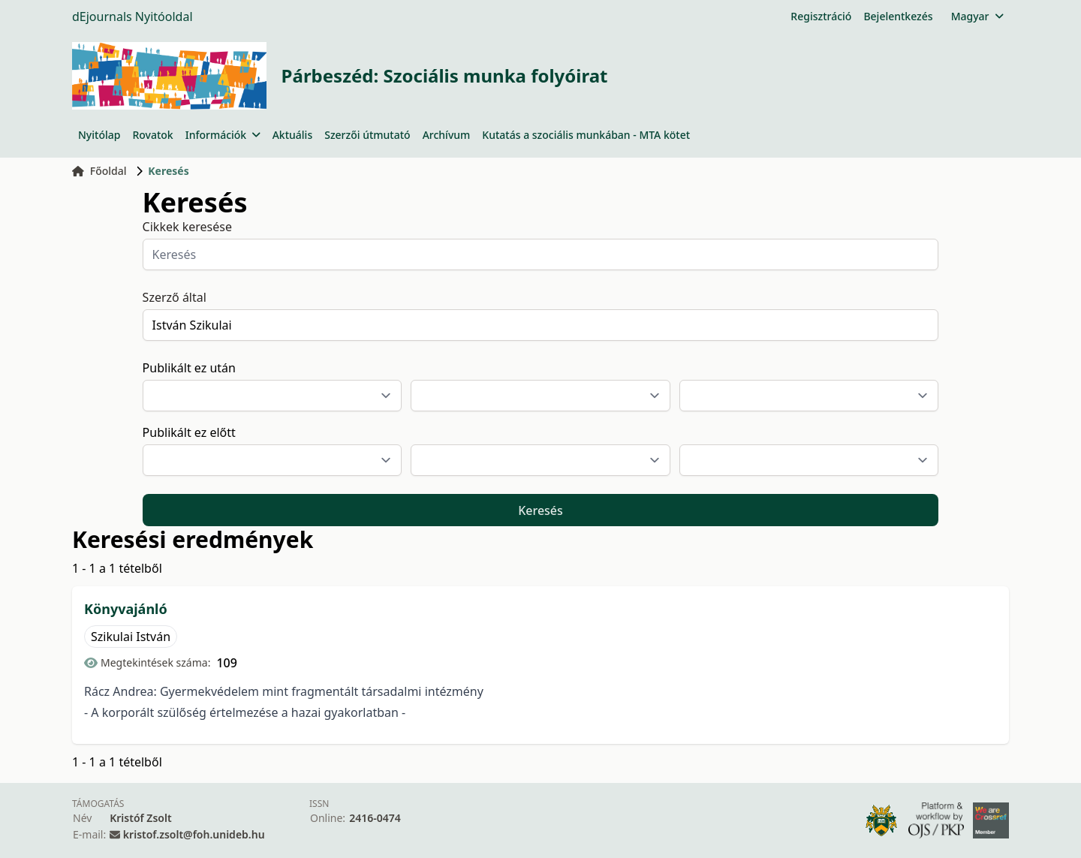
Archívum (447, 135)
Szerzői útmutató (367, 135)
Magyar (977, 16)
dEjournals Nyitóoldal (132, 16)
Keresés (540, 510)
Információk (222, 135)
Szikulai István (130, 636)
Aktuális (293, 135)
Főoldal (99, 171)
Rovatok (152, 135)
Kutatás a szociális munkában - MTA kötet (586, 135)
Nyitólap (99, 135)
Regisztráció (820, 16)
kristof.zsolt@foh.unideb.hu (194, 834)
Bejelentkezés (897, 16)
